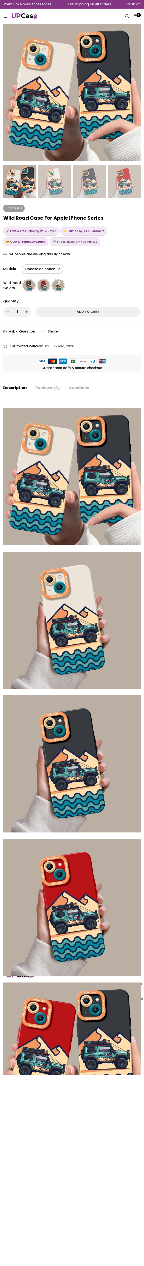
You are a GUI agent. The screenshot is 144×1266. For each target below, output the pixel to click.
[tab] (15, 388)
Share (53, 331)
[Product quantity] (17, 312)
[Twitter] (8, 1224)
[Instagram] (29, 1220)
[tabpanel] (72, 764)
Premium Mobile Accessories (31, 4)
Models (9, 268)
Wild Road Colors (12, 285)
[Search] (126, 16)
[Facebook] (19, 1220)
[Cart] (135, 16)
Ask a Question (22, 331)
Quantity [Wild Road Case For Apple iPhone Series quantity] (11, 301)
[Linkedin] (7, 1220)
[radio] (28, 285)
